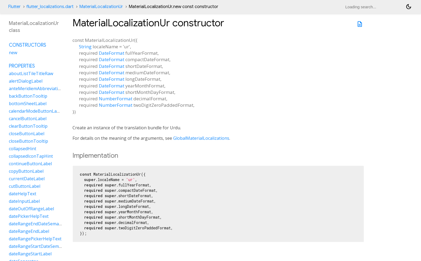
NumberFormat (115, 98)
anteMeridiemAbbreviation (36, 88)
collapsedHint (22, 149)
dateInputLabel (24, 201)
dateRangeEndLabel (29, 231)
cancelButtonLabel (27, 119)
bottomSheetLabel (27, 103)
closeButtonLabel (26, 134)
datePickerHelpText (29, 216)
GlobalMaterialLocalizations (201, 138)
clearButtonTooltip (28, 126)
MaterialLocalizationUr (101, 6)
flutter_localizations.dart (50, 6)
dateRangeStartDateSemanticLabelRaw (48, 246)
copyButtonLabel (26, 171)
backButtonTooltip (28, 96)
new (13, 53)
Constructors (27, 45)
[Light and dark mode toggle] (408, 6)
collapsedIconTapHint (31, 156)
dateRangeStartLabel (30, 254)
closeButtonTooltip (28, 141)
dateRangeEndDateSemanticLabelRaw (47, 224)
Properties (22, 66)
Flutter (14, 6)
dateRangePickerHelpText (35, 239)
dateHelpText (22, 194)
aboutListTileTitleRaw (31, 73)
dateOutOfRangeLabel (31, 209)
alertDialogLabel (25, 81)
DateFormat (111, 53)
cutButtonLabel (24, 186)
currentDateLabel (27, 179)
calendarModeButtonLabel (36, 111)
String (85, 46)
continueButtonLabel (30, 164)
